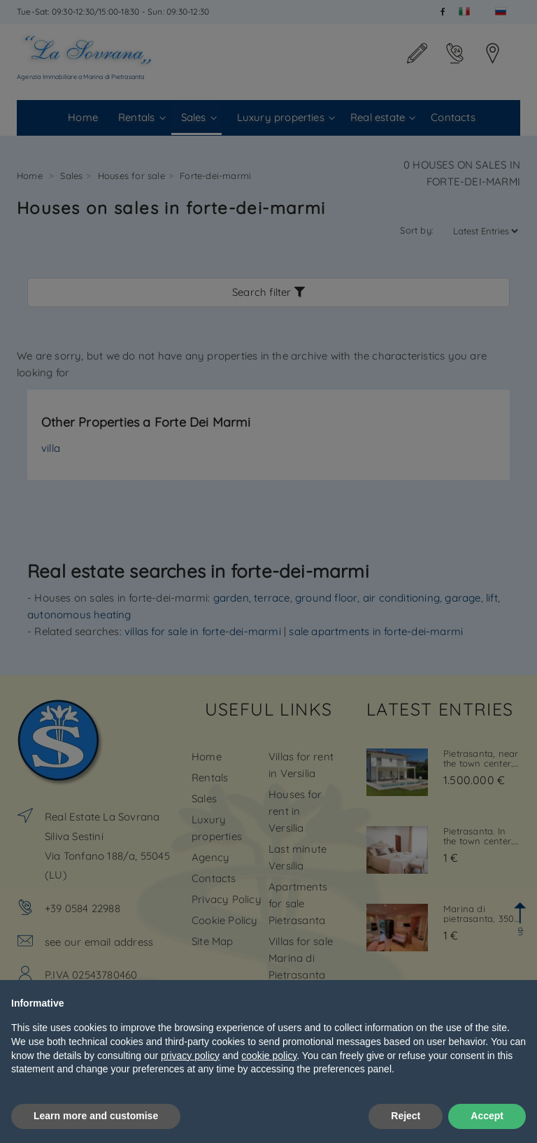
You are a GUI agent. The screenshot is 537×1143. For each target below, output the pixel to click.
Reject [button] (405, 1115)
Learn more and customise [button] (96, 1115)
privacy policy (190, 1055)
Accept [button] (487, 1115)
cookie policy (268, 1055)
